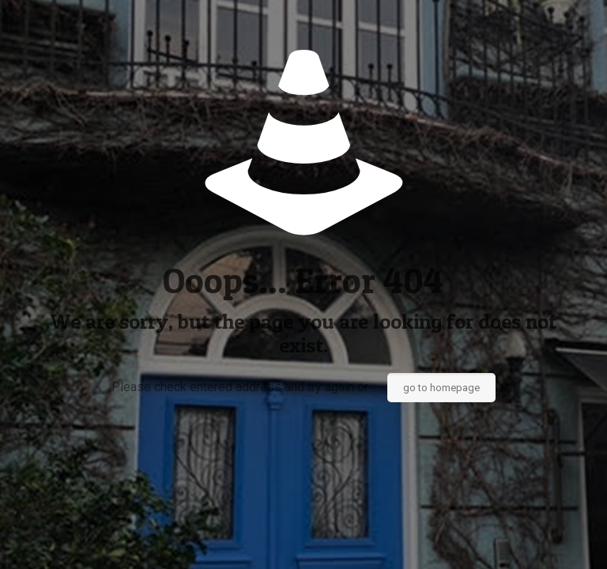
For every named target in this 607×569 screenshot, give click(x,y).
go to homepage (441, 388)
